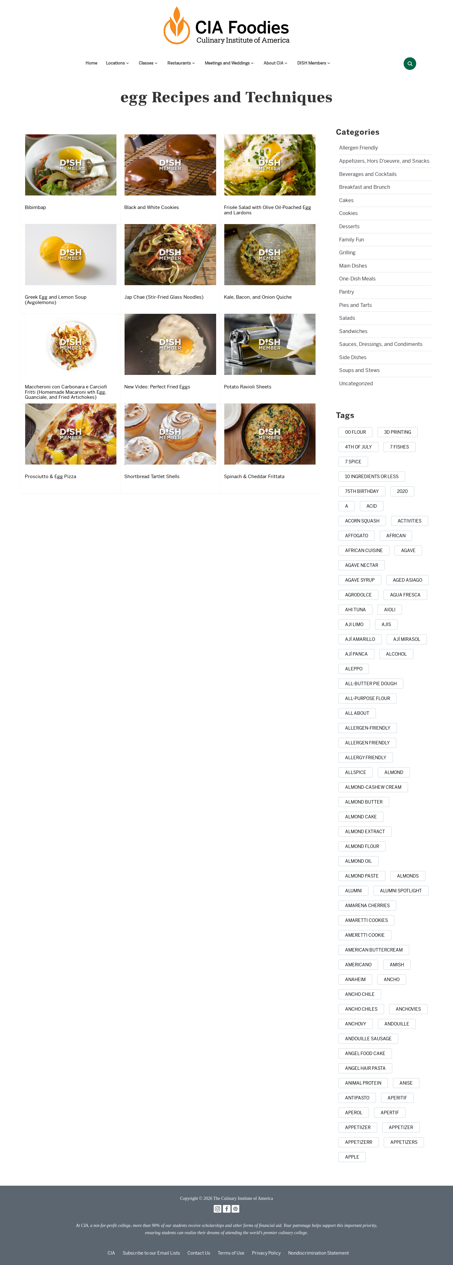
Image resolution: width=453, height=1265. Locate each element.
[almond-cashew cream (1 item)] (373, 787)
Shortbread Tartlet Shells (152, 476)
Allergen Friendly (358, 148)
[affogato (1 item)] (356, 536)
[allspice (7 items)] (355, 772)
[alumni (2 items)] (353, 891)
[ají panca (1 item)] (356, 654)
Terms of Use (231, 1253)
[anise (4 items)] (406, 1083)
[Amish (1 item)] (397, 965)
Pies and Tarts (355, 305)
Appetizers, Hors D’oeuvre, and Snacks (384, 161)
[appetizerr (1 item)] (358, 1142)
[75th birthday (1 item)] (361, 491)
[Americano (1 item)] (358, 965)
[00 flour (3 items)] (355, 432)
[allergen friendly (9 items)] (367, 743)
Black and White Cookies (151, 207)
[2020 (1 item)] (402, 491)
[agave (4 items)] (408, 550)
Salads (347, 318)
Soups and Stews (359, 370)
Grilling (347, 253)
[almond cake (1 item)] (360, 817)
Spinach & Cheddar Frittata (254, 476)
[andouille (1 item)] (397, 1024)
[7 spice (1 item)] (353, 462)
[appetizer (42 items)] (401, 1127)
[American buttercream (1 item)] (373, 950)
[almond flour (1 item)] (362, 846)
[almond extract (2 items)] (365, 832)
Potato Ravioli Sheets (247, 386)
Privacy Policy (266, 1253)
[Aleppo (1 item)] (353, 669)
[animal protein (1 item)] (363, 1083)
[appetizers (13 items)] (404, 1142)
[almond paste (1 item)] (361, 876)
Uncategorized (356, 384)
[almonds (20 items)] (407, 876)
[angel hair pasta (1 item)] (365, 1068)
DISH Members (311, 63)
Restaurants (179, 63)
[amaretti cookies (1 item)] (366, 920)
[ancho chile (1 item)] (359, 994)
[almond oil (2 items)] (358, 861)
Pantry (346, 292)
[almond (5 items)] (394, 772)
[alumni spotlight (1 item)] (400, 891)
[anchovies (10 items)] (408, 1009)
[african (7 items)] (396, 536)
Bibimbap (35, 207)
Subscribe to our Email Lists (151, 1253)
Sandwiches (353, 331)
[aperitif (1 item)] (397, 1098)
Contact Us (198, 1253)
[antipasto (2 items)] (357, 1098)
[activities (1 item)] (409, 521)
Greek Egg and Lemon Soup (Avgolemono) (56, 300)
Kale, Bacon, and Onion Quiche (258, 297)
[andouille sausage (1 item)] (368, 1039)
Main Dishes (353, 266)
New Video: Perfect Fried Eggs (157, 386)
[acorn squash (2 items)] (362, 521)
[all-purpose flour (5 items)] (367, 698)
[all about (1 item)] (357, 713)
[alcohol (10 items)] (396, 654)
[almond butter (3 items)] (363, 802)
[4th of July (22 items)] (358, 447)
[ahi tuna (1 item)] (355, 610)
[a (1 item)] (346, 506)
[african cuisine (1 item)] (363, 550)
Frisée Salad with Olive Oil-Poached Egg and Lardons (267, 210)
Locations (115, 63)
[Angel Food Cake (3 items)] (365, 1053)
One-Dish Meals (357, 279)
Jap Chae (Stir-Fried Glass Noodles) (164, 297)
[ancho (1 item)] (391, 979)
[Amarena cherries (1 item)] (367, 906)
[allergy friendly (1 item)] (365, 758)
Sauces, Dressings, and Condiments (380, 344)
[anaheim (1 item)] (355, 979)
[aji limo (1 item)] (354, 624)
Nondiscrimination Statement (318, 1253)
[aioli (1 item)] (390, 610)
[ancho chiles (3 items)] (361, 1009)
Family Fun (351, 240)
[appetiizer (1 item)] (357, 1127)
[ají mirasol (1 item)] (407, 639)
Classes (146, 63)
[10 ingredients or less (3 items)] (371, 477)
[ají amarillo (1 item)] (360, 639)
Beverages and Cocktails (368, 174)
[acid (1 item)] (371, 506)
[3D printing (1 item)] (398, 432)
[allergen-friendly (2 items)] (367, 728)
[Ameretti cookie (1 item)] (364, 935)
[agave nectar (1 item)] (361, 565)
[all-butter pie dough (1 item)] (370, 684)
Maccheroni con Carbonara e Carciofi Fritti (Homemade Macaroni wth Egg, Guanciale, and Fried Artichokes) (66, 392)
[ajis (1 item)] (386, 624)
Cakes (346, 200)
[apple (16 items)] (352, 1157)
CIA (111, 1253)
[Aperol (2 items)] (353, 1113)
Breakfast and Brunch (364, 187)
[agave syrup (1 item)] (359, 580)
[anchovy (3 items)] (355, 1024)
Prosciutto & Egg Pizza (50, 476)
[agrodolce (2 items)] (358, 595)
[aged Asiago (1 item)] (407, 580)
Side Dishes (352, 357)
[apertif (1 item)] (389, 1113)
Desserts (349, 226)
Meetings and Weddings (227, 63)
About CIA (273, 63)
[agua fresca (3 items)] (405, 595)
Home (91, 63)
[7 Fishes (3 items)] (399, 447)
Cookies (348, 213)
